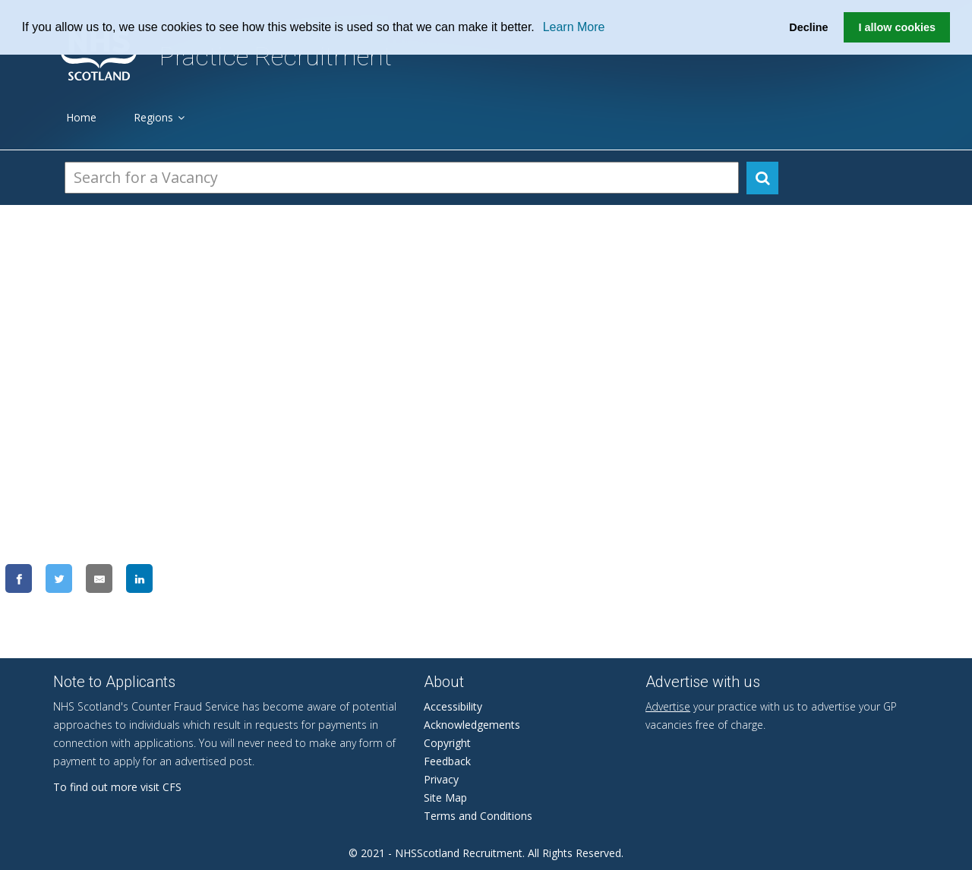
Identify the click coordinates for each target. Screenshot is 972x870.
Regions (159, 117)
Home (81, 117)
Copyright (447, 743)
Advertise (667, 706)
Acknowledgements (472, 724)
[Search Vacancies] (402, 178)
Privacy (441, 779)
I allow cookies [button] (897, 27)
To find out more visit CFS (117, 787)
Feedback (447, 761)
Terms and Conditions (478, 816)
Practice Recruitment (275, 56)
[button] (540, 28)
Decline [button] (808, 27)
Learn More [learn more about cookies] (574, 26)
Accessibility (453, 706)
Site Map (445, 797)
